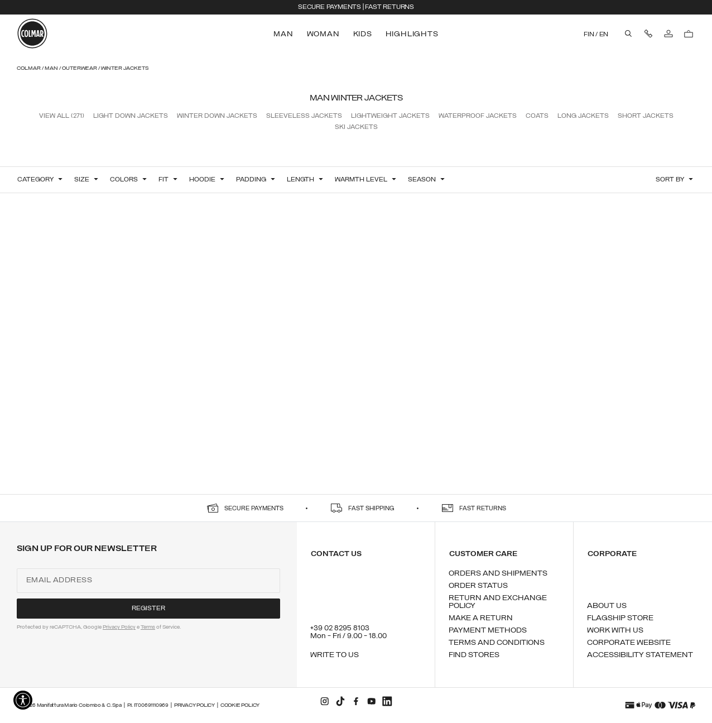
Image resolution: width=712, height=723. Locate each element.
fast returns (482, 509)
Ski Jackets (356, 127)
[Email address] (148, 580)
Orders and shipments (498, 573)
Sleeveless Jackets (304, 116)
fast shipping (371, 509)
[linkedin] (387, 701)
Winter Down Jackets (217, 116)
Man (52, 68)
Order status (478, 586)
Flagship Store (620, 618)
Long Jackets (583, 116)
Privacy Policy (119, 627)
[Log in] (668, 33)
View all (61, 116)
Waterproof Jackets (478, 116)
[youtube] (372, 701)
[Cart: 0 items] (688, 33)
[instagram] (325, 701)
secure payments (253, 509)
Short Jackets (645, 116)
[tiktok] (340, 701)
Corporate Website (629, 643)
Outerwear (80, 68)
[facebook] (356, 701)
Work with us (615, 630)
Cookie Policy (239, 705)
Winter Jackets (124, 68)
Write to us (334, 655)
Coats (537, 116)
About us (607, 606)
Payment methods (488, 630)
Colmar (29, 68)
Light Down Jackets (130, 116)
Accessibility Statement (640, 655)
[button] (675, 179)
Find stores (474, 655)
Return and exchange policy (498, 602)
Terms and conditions (497, 643)
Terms (148, 627)
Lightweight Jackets (390, 116)
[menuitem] (284, 34)
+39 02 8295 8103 (339, 628)
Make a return (481, 618)
